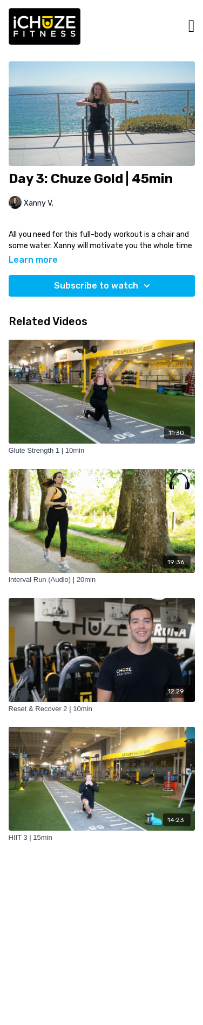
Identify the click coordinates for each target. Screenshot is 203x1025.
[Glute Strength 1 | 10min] (102, 450)
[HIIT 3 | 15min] (102, 837)
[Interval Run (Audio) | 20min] (102, 579)
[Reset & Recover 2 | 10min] (102, 709)
